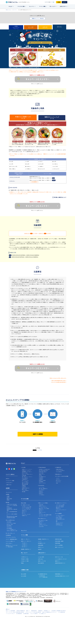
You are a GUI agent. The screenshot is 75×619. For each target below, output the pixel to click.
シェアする (39, 450)
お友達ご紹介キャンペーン (45, 27)
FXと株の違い (24, 486)
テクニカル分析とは (59, 471)
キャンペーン (31, 6)
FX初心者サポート (58, 474)
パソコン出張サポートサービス (61, 559)
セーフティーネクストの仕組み (11, 523)
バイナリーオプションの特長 (60, 504)
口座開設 (58, 2)
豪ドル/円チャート (24, 546)
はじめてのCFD (41, 526)
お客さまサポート (63, 6)
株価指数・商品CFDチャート (43, 539)
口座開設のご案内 (25, 569)
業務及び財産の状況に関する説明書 (12, 516)
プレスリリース (9, 492)
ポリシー (8, 609)
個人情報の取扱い (26, 613)
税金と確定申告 (41, 563)
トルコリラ (57, 478)
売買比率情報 (57, 543)
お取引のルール (24, 510)
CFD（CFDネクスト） (42, 518)
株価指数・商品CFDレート (26, 549)
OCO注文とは (41, 492)
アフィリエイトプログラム (11, 537)
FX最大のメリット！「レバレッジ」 (27, 469)
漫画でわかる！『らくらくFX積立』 (44, 508)
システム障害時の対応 (61, 612)
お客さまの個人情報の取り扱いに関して (58, 380)
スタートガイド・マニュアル (26, 514)
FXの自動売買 (41, 481)
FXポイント (40, 513)
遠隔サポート (57, 561)
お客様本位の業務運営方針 (20, 610)
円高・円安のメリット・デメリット (27, 476)
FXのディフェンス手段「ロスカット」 (27, 474)
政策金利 (39, 549)
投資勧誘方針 (40, 610)
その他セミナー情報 (24, 561)
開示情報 (7, 502)
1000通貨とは (24, 485)
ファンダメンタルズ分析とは (60, 470)
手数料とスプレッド (42, 474)
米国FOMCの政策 (58, 539)
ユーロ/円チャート (24, 544)
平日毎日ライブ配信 (24, 559)
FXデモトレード (24, 511)
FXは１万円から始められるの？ (43, 470)
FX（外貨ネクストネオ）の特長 (26, 506)
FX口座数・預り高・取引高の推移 (12, 504)
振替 (56, 521)
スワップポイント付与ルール (60, 515)
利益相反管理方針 (34, 610)
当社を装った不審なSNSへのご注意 (12, 530)
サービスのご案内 (21, 6)
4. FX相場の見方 (58, 467)
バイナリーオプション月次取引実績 (12, 505)
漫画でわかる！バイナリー (60, 507)
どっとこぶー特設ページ (10, 541)
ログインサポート (9, 543)
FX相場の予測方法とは (59, 469)
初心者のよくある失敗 (42, 480)
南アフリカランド (58, 480)
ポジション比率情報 (58, 545)
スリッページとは (41, 487)
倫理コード (28, 610)
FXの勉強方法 (41, 479)
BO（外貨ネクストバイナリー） (61, 502)
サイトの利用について (42, 613)
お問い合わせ (40, 559)
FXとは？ (10, 6)
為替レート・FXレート (25, 539)
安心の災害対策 (9, 525)
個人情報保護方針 (19, 613)
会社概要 (8, 496)
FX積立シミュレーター (42, 512)
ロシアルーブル (58, 481)
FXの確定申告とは (24, 479)
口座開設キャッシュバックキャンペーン (16, 27)
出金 (56, 520)
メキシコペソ (58, 479)
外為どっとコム (8, 9)
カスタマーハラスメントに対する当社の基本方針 (33, 612)
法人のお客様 (23, 576)
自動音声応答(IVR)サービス (60, 563)
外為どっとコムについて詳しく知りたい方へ (58, 378)
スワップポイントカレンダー (26, 509)
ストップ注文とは (41, 489)
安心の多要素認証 (9, 528)
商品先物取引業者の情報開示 (11, 517)
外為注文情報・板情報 (59, 541)
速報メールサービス (59, 547)
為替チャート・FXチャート (26, 541)
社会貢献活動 (8, 535)
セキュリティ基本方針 (34, 613)
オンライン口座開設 (32, 71)
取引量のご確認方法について (60, 197)
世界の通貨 (23, 491)
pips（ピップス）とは (25, 480)
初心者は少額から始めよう (43, 471)
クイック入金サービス (59, 516)
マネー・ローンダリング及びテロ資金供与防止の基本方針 (15, 612)
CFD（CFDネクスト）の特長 (43, 520)
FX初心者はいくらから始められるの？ (44, 469)
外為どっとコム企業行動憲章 (10, 610)
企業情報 (7, 494)
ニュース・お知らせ (10, 474)
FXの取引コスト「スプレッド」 (26, 470)
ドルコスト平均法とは (25, 490)
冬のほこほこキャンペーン (59, 27)
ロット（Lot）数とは (25, 481)
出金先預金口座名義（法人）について (62, 576)
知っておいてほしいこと (10, 533)
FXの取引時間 (24, 475)
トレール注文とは (41, 494)
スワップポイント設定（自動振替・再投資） (45, 514)
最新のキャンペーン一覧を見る (38, 18)
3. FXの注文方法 (41, 485)
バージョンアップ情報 (10, 480)
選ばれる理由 (23, 502)
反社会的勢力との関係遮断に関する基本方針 (59, 610)
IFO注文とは (41, 493)
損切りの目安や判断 (25, 484)
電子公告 (8, 506)
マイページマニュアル (59, 525)
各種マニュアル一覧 (41, 561)
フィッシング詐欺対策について (11, 529)
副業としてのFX (24, 489)
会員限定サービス (24, 515)
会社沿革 (8, 497)
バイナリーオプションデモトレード (61, 509)
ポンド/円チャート (24, 545)
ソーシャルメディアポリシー (10, 613)
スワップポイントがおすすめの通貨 (61, 476)
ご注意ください (9, 484)
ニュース (39, 541)
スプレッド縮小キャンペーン (31, 27)
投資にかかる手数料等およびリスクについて (15, 591)
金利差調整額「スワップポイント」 (27, 471)
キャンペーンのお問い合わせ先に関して (58, 382)
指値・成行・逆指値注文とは (43, 488)
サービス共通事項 (58, 513)
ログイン (64, 2)
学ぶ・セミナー (53, 6)
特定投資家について (47, 610)
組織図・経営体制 (9, 498)
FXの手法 (40, 475)
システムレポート (9, 482)
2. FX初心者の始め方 (42, 467)
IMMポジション (41, 547)
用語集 (22, 563)
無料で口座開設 (38, 434)
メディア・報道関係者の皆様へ (11, 539)
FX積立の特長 (41, 504)
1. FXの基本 (23, 467)
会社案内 (8, 488)
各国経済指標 (40, 545)
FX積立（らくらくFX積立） (43, 502)
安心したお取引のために (10, 520)
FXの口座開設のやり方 (42, 476)
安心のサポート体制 (10, 524)
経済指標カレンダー (41, 543)
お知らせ (7, 478)
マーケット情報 (42, 6)
